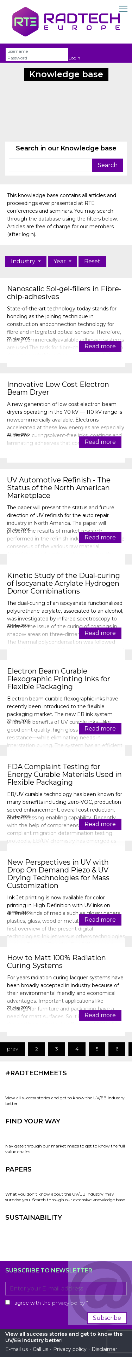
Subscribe (107, 1318)
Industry (24, 261)
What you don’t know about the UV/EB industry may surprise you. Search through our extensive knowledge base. (65, 1196)
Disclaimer (104, 1349)
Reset (92, 261)
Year (60, 261)
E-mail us (16, 1349)
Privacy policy (70, 1349)
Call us (40, 1349)
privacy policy (68, 1303)
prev (12, 1049)
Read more (100, 346)
